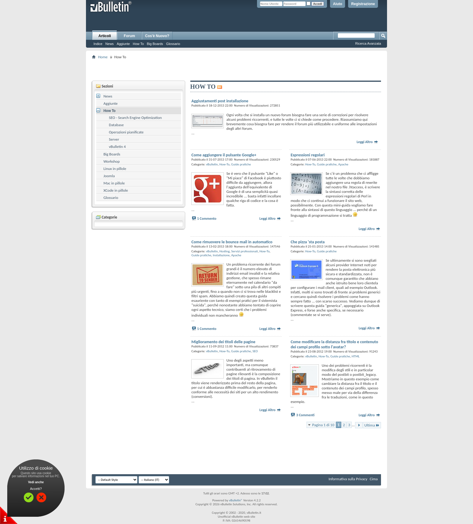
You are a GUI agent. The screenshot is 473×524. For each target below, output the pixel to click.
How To (138, 44)
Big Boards (155, 44)
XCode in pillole (115, 190)
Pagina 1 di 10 (323, 425)
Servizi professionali (244, 251)
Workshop (111, 161)
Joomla (109, 176)
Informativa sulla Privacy (348, 479)
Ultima (371, 425)
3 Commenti (305, 415)
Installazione (221, 255)
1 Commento (206, 218)
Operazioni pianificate (126, 132)
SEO (255, 351)
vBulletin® (236, 500)
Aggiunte (123, 44)
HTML (356, 356)
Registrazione (363, 4)
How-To (224, 164)
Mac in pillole (114, 183)
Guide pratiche (241, 164)
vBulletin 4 (117, 146)
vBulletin (212, 164)
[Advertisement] (236, 70)
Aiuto (337, 4)
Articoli (104, 36)
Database (116, 125)
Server (114, 139)
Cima (374, 479)
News (109, 44)
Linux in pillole (114, 168)
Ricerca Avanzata (368, 43)
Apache (343, 164)
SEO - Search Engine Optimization (135, 117)
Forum (129, 36)
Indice (98, 44)
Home (103, 57)
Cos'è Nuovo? (157, 36)
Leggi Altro (367, 142)
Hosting (224, 251)
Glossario (173, 44)
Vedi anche (36, 482)
